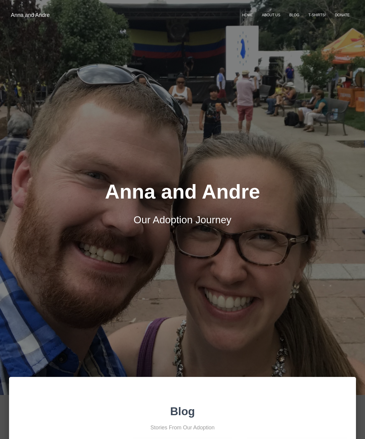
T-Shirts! (317, 15)
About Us (271, 15)
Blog (294, 15)
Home (247, 15)
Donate (342, 15)
